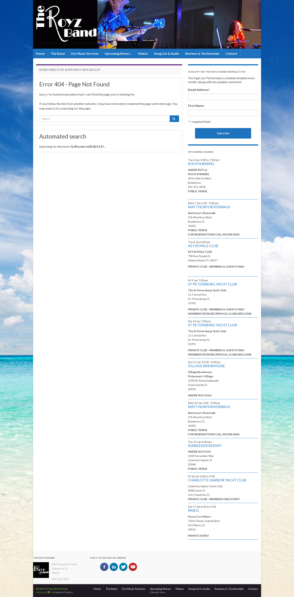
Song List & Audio (166, 53)
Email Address (199, 89)
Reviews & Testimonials (202, 53)
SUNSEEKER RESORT (205, 445)
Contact (231, 53)
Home (40, 53)
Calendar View (157, 592)
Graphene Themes (63, 592)
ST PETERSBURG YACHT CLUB (212, 284)
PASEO (193, 510)
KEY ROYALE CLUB (203, 246)
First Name (196, 105)
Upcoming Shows (118, 53)
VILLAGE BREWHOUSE (206, 366)
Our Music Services (85, 53)
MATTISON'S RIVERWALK (209, 207)
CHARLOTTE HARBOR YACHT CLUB (217, 480)
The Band (58, 53)
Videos (143, 53)
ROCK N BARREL (201, 164)
